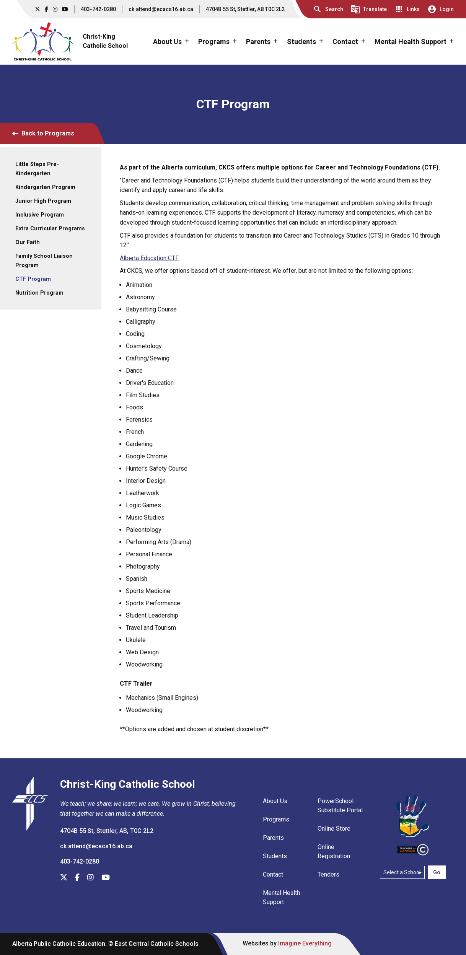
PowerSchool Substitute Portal (340, 805)
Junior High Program (43, 201)
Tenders (328, 874)
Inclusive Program (39, 215)
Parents (273, 837)
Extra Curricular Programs (50, 228)
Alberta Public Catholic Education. (59, 943)
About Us (275, 801)
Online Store (334, 828)
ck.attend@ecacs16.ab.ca (161, 9)
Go (436, 872)
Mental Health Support (281, 897)
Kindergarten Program (45, 187)
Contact (273, 874)
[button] (328, 9)
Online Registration (334, 851)
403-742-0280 (98, 9)
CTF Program (33, 279)
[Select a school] (402, 872)
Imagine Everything (305, 943)
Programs (276, 819)
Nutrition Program (39, 293)
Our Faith (27, 242)
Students (275, 856)
